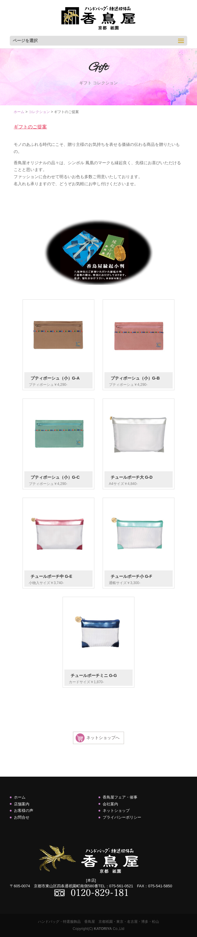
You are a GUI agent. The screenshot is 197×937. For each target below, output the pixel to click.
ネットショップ (116, 810)
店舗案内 (21, 804)
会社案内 (110, 804)
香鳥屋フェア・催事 (120, 797)
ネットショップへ (103, 737)
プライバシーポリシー (122, 817)
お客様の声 (23, 810)
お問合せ (21, 817)
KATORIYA (103, 929)
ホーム (20, 797)
